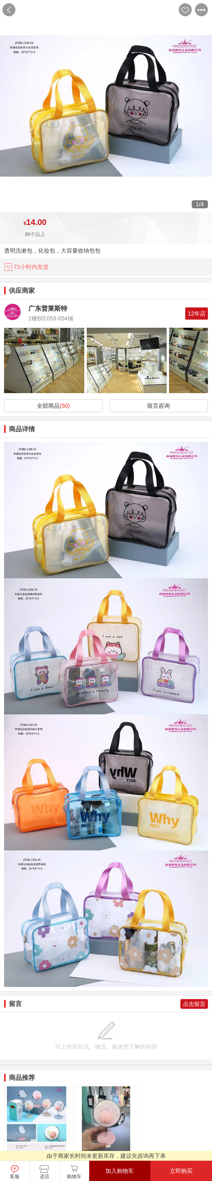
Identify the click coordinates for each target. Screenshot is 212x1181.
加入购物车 (119, 1171)
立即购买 (181, 1171)
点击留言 (194, 1004)
